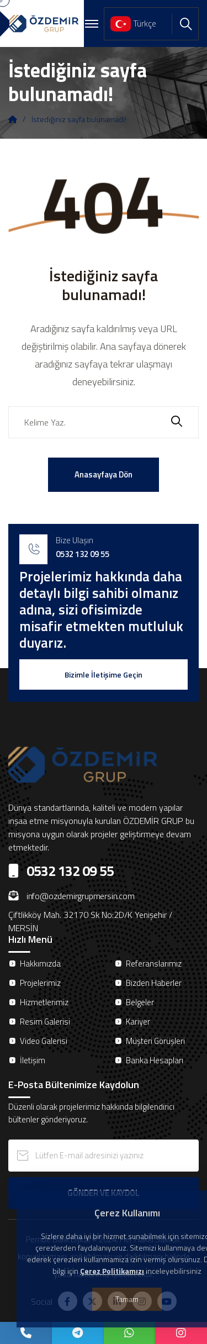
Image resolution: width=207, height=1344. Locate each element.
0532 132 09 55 (82, 554)
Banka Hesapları (154, 1060)
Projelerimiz (40, 983)
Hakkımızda (40, 963)
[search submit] (176, 422)
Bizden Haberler (154, 983)
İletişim (32, 1060)
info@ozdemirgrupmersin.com (71, 895)
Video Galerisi (43, 1041)
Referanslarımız (154, 963)
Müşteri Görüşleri (155, 1041)
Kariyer (138, 1021)
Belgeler (140, 1002)
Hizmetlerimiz (44, 1002)
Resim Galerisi (45, 1021)
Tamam (127, 1299)
